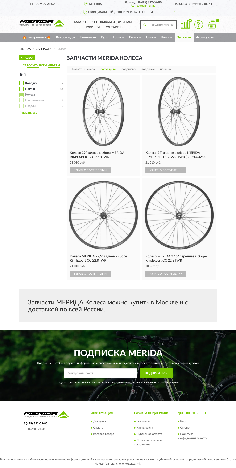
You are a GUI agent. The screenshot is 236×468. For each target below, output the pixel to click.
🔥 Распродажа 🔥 (36, 37)
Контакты (113, 27)
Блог (183, 421)
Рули (104, 37)
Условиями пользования (155, 382)
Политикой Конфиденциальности (118, 382)
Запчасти (184, 37)
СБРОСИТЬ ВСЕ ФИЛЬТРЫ (41, 65)
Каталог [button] (80, 22)
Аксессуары (205, 37)
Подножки (88, 37)
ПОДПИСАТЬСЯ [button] (156, 373)
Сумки (151, 37)
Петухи (30, 89)
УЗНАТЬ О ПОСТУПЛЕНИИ (90, 170)
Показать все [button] (28, 112)
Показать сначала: (83, 69)
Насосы (166, 37)
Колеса (30, 94)
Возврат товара (103, 434)
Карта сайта (145, 427)
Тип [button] (22, 74)
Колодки (31, 83)
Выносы (135, 37)
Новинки (92, 27)
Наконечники (34, 100)
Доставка (99, 421)
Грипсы (118, 37)
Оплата (98, 427)
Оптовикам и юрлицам (112, 22)
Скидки (185, 427)
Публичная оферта (149, 434)
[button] (143, 5)
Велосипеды (65, 37)
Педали (30, 106)
